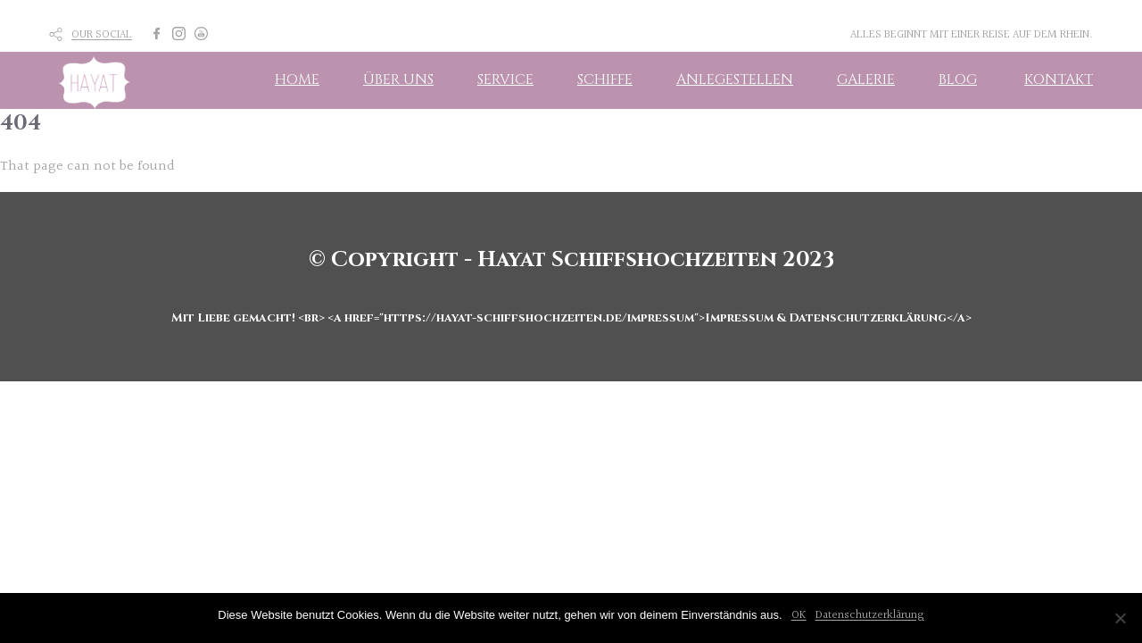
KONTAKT (1058, 79)
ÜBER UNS (398, 79)
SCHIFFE (605, 79)
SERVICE (505, 79)
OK (799, 615)
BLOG (958, 79)
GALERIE (866, 79)
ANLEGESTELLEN (734, 79)
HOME (297, 79)
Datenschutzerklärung (869, 615)
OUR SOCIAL (101, 35)
